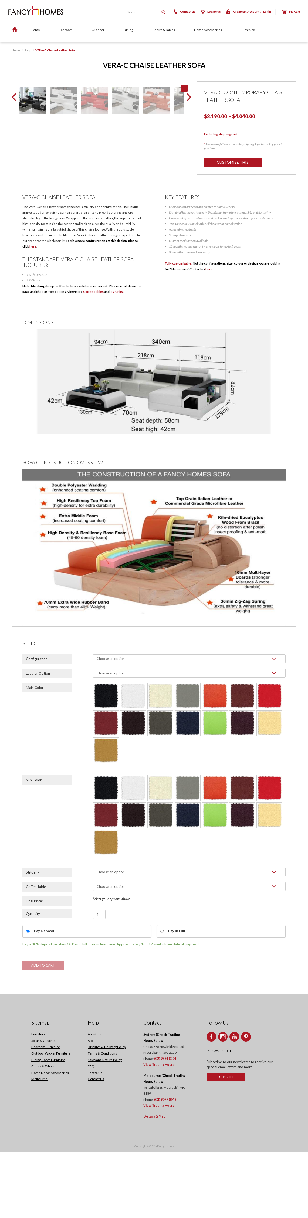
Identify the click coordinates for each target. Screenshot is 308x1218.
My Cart (290, 11)
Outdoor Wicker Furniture (50, 1119)
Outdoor (98, 30)
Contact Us (96, 1145)
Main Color (34, 753)
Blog (91, 1106)
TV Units (116, 357)
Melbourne (39, 1145)
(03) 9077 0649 (165, 1165)
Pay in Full (176, 996)
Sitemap (40, 1088)
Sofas (36, 30)
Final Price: (34, 966)
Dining (128, 30)
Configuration (37, 724)
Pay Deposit (44, 996)
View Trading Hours (158, 1130)
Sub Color (34, 845)
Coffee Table (36, 952)
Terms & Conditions (102, 1119)
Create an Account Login (248, 11)
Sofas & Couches (43, 1106)
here (32, 312)
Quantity (33, 979)
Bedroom (66, 30)
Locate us (210, 11)
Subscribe (226, 1142)
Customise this (233, 162)
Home (16, 50)
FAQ (91, 1132)
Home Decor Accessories (50, 1138)
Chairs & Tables (163, 30)
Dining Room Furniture (48, 1125)
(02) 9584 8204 (165, 1124)
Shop (27, 50)
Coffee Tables (93, 357)
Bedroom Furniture (45, 1113)
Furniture (248, 30)
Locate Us (95, 1138)
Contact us (183, 11)
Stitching (32, 938)
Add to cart (43, 1031)
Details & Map (154, 1182)
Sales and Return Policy (105, 1125)
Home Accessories (208, 30)
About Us (94, 1100)
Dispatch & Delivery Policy (107, 1113)
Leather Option (38, 739)
